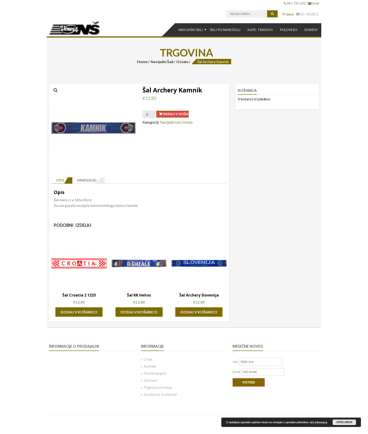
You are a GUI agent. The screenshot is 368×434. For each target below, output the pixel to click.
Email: (237, 372)
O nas (148, 359)
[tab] (62, 180)
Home (142, 61)
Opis (60, 180)
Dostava (150, 380)
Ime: (236, 362)
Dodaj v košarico (176, 114)
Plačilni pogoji (155, 373)
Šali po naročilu (225, 30)
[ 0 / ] (307, 14)
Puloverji (289, 30)
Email (313, 3)
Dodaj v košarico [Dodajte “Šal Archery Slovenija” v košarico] (198, 312)
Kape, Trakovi (260, 30)
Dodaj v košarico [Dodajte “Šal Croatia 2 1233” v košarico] (79, 312)
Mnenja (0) (86, 180)
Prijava (288, 14)
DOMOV (311, 30)
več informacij (318, 422)
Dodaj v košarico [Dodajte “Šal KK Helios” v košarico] (139, 312)
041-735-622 (295, 3)
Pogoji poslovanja (158, 387)
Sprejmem (344, 422)
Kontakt (150, 366)
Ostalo (182, 61)
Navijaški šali (191, 30)
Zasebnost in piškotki (160, 394)
